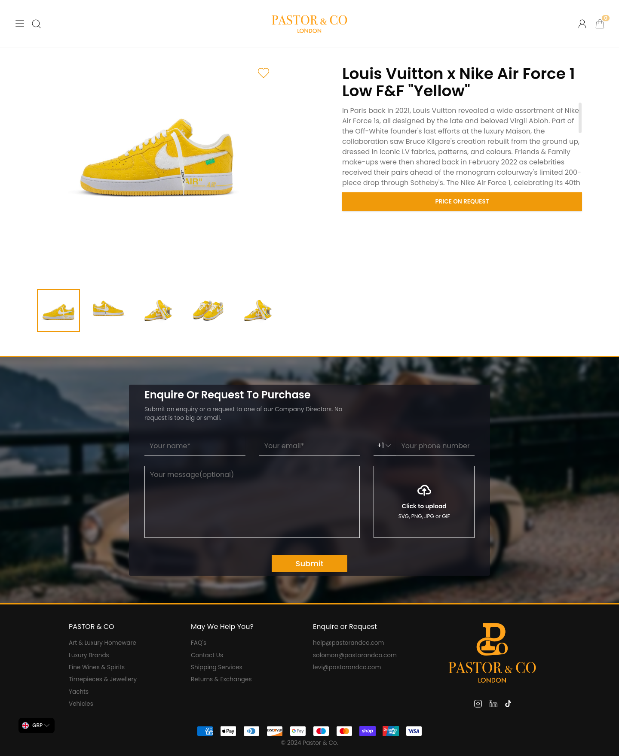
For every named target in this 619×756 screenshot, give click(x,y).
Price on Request (462, 201)
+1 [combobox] (384, 445)
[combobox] (36, 725)
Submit (310, 563)
